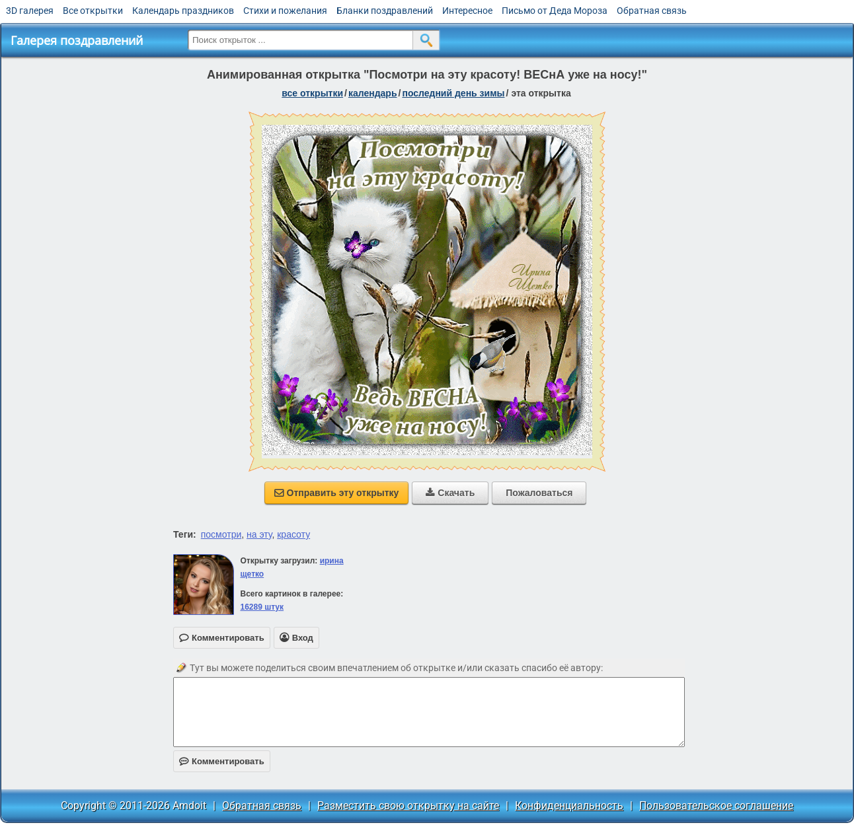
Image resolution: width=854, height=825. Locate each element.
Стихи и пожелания (285, 10)
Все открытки (93, 10)
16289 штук (262, 607)
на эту (259, 534)
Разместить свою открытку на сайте (408, 805)
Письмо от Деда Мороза (554, 10)
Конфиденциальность (569, 805)
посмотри (221, 534)
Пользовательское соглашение (716, 805)
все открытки (312, 93)
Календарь (372, 93)
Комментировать (221, 761)
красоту (293, 534)
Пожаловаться (539, 492)
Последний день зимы (453, 93)
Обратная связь (652, 10)
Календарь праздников (183, 10)
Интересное (467, 10)
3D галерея (30, 10)
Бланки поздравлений (384, 10)
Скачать (450, 492)
